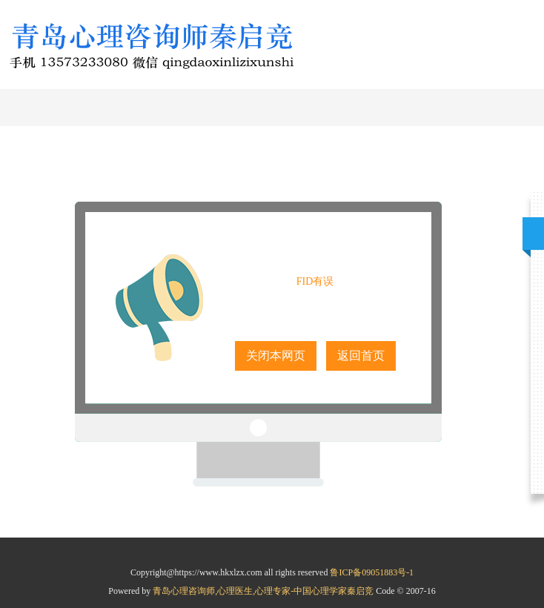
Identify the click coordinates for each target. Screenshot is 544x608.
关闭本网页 (275, 355)
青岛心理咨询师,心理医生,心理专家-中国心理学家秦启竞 (264, 591)
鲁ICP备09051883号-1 (372, 572)
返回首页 (361, 355)
